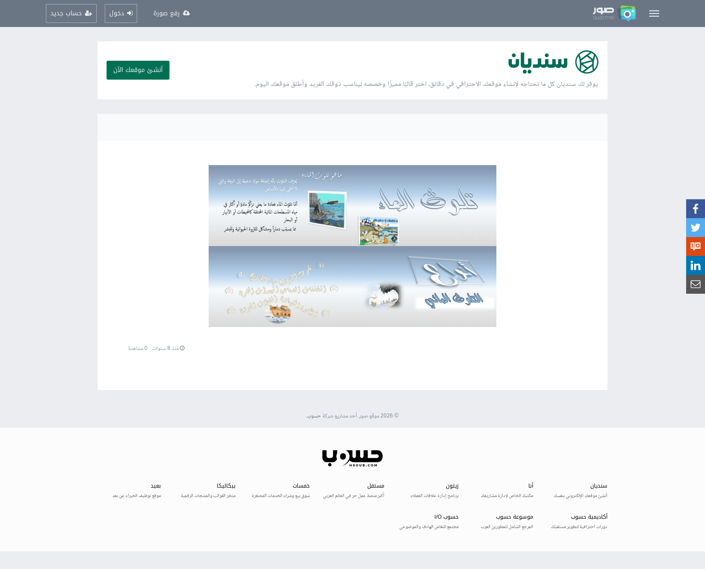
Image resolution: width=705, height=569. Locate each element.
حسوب (314, 416)
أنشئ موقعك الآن (138, 70)
